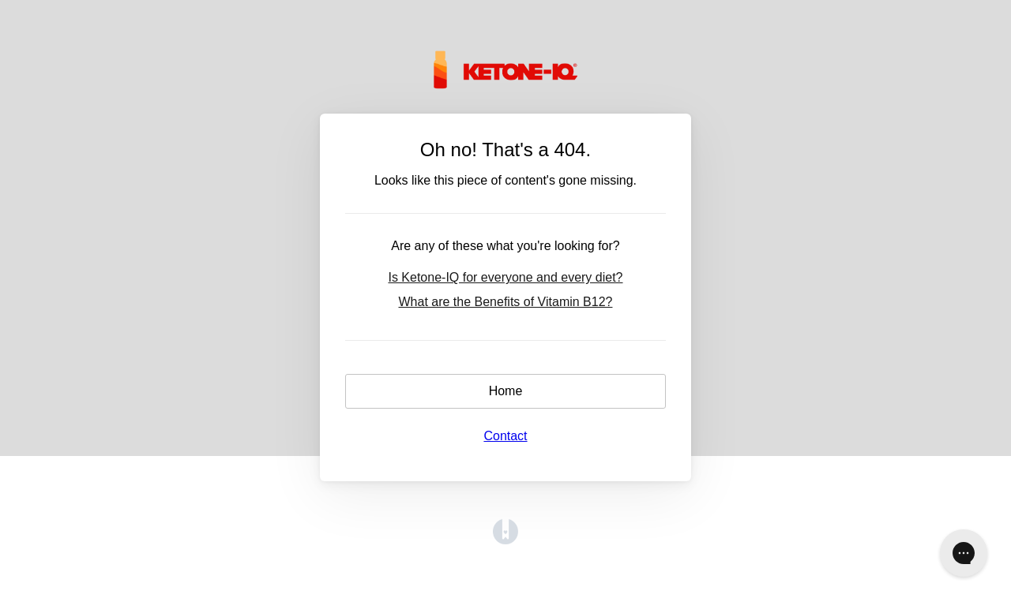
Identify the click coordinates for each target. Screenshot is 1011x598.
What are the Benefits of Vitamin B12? (506, 301)
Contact (505, 436)
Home (506, 391)
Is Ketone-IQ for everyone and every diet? (505, 277)
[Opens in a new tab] (505, 540)
